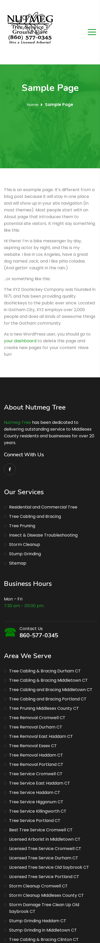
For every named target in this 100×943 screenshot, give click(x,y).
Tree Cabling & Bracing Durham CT (45, 671)
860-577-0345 (39, 635)
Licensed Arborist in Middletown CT (44, 839)
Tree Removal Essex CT (33, 746)
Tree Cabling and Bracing (35, 516)
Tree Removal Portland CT (36, 764)
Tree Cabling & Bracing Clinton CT (44, 939)
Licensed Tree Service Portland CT (44, 877)
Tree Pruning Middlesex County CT (44, 708)
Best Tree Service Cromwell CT (41, 830)
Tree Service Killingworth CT (37, 811)
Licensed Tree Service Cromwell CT (45, 849)
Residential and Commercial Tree (43, 507)
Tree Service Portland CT (34, 821)
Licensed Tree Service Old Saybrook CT (49, 867)
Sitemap (17, 563)
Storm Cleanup (24, 544)
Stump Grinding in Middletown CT (43, 930)
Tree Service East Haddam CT (39, 783)
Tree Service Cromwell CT (36, 774)
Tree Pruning (22, 526)
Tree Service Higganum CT (36, 802)
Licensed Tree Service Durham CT (43, 858)
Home (33, 104)
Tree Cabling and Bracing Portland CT (47, 699)
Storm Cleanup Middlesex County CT (46, 895)
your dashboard (20, 341)
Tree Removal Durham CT (35, 727)
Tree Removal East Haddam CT (41, 736)
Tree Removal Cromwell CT (37, 718)
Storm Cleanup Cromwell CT (38, 886)
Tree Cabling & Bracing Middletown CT (48, 680)
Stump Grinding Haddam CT (37, 921)
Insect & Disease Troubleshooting (43, 535)
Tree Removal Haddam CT (36, 755)
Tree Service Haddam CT (34, 792)
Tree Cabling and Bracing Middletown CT (50, 690)
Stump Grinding (25, 554)
